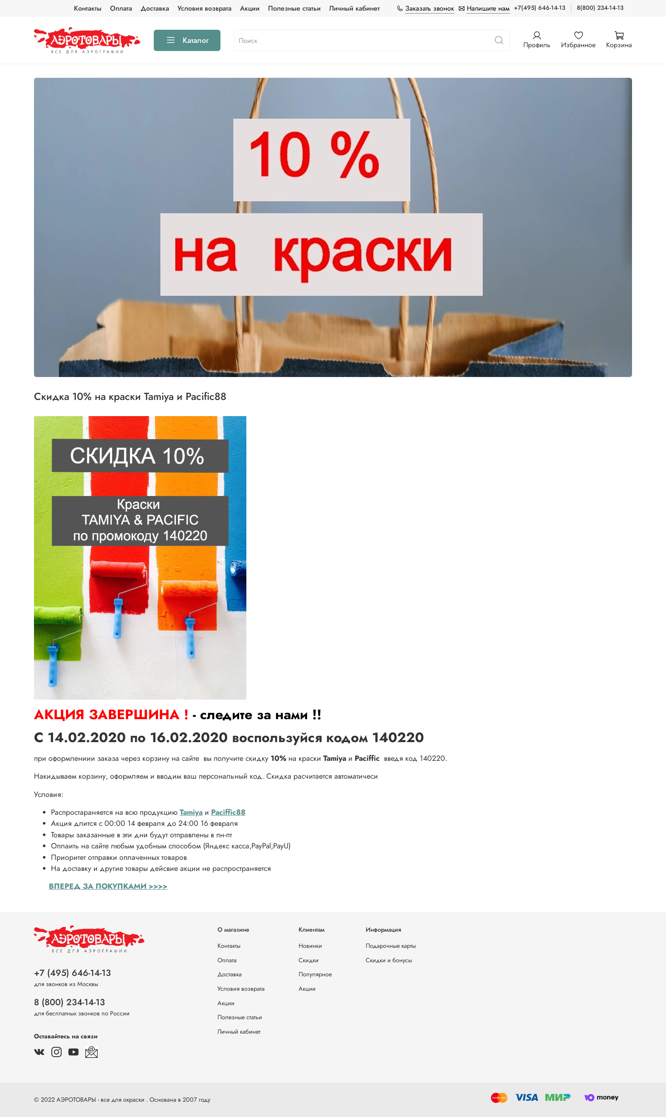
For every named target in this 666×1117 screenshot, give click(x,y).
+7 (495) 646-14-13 (72, 973)
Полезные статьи (294, 8)
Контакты (88, 8)
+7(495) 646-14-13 (539, 7)
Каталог (187, 40)
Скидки (309, 960)
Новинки (310, 945)
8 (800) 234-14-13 (69, 1002)
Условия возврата (204, 8)
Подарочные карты (391, 945)
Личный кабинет (354, 8)
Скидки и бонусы (389, 960)
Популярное (315, 974)
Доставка (155, 8)
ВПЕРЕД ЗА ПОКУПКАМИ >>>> (108, 886)
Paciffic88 (228, 812)
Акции (250, 8)
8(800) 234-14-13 (600, 7)
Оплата (121, 8)
